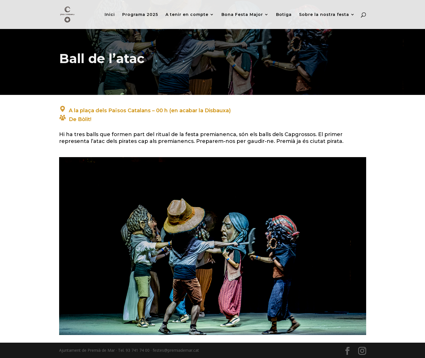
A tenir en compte (186, 15)
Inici (110, 15)
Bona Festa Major (242, 15)
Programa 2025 (140, 15)
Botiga (284, 15)
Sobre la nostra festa (324, 15)
